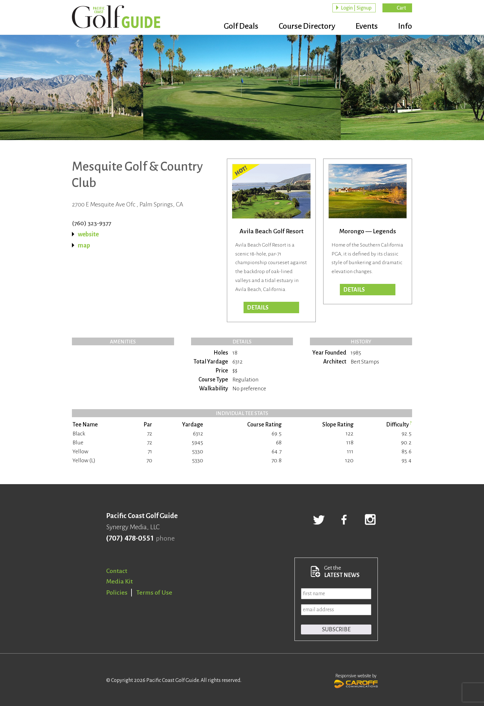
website (88, 234)
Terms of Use (154, 592)
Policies (116, 592)
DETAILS (258, 308)
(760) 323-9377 (91, 223)
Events (367, 26)
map (84, 245)
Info (405, 26)
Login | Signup (356, 8)
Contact (116, 570)
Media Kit (119, 581)
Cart (401, 8)
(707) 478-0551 (129, 538)
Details (354, 290)
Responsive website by (356, 680)
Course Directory (307, 26)
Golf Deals (241, 26)
